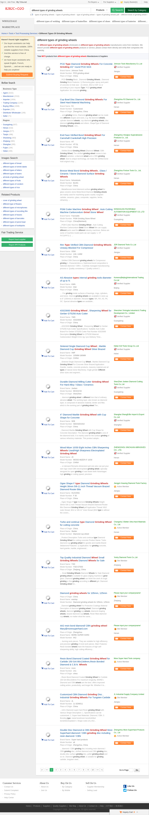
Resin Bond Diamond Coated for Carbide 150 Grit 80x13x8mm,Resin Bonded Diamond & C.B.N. (85, 661)
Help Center (9, 798)
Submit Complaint (11, 790)
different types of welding (48, 21)
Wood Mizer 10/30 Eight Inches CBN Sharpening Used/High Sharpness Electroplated (84, 450)
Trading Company (10, 103)
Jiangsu (6, 131)
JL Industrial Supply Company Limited (129, 694)
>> (97, 770)
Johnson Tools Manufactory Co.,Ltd (128, 64)
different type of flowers (12, 204)
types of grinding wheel (65, 15)
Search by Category (137, 10)
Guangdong (7, 125)
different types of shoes (99, 21)
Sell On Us (91, 783)
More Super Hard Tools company (127, 658)
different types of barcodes (13, 218)
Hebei (5, 151)
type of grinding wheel (86, 15)
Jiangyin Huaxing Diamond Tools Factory (130, 483)
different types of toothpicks (14, 226)
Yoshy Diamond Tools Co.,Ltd (125, 557)
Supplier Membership (95, 787)
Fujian (5, 148)
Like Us (130, 786)
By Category (67, 787)
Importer (6, 99)
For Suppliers (109, 2)
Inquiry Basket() (129, 2)
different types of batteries (124, 21)
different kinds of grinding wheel (134, 15)
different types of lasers (12, 174)
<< (47, 770)
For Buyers (93, 2)
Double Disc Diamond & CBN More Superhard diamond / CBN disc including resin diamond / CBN (86, 733)
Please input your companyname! (127, 593)
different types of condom (13, 184)
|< (42, 770)
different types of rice (11, 187)
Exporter (6, 109)
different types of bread (12, 163)
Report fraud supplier (17, 239)
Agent (5, 93)
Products (36, 806)
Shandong (7, 138)
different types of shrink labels (15, 167)
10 (93, 770)
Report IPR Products (17, 245)
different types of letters (12, 170)
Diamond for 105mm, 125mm (83, 593)
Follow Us (132, 790)
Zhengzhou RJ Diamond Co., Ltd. (127, 99)
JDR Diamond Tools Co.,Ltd (125, 245)
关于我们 (109, 806)
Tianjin (5, 134)
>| (101, 770)
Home (4, 33)
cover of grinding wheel (12, 200)
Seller (5, 116)
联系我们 (119, 806)
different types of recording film (15, 211)
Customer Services (12, 783)
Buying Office (8, 106)
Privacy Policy (10, 794)
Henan (5, 128)
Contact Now (126, 77)
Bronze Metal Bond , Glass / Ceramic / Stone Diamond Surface (83, 173)
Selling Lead (92, 790)
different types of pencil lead (14, 222)
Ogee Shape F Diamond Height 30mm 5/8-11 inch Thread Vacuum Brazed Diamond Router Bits (85, 486)
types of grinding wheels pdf (108, 15)
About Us (44, 783)
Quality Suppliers (60, 806)
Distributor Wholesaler (12, 113)
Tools (11, 33)
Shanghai (7, 144)
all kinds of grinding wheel (13, 177)
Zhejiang (6, 141)
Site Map (72, 806)
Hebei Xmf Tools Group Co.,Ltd (126, 346)
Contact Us (8, 787)
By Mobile (66, 790)
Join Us (44, 790)
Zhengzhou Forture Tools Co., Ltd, (127, 170)
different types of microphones (15, 208)
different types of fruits (12, 181)
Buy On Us (66, 783)
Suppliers (46, 806)
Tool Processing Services (26, 33)
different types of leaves (12, 215)
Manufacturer (8, 96)
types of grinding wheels (44, 15)
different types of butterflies (74, 21)
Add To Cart (49, 74)
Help (146, 2)
